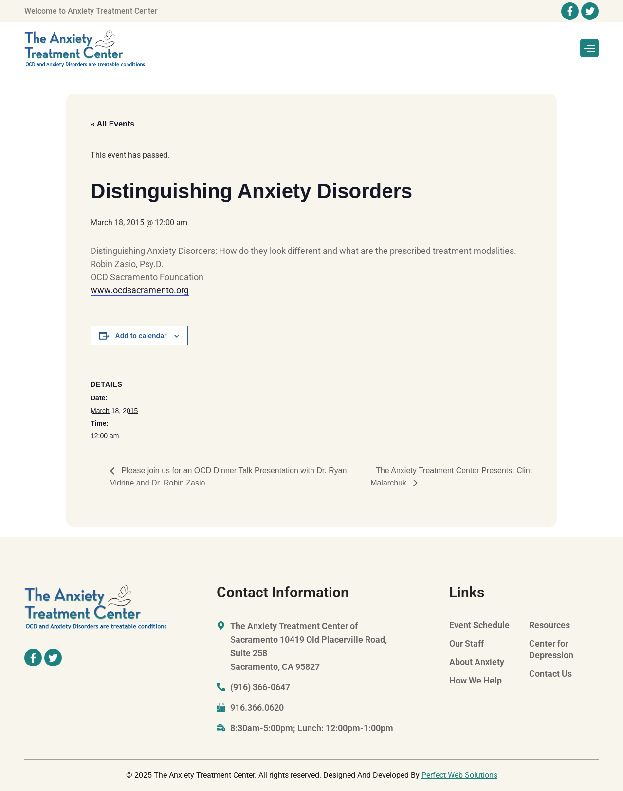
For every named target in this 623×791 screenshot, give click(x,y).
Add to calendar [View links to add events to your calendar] (141, 336)
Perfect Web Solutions (459, 775)
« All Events (112, 124)
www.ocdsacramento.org (140, 290)
